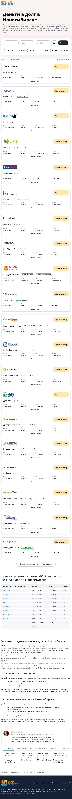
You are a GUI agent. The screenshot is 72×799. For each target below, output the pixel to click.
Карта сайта (45, 783)
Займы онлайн (15, 773)
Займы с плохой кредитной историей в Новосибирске (60, 756)
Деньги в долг (27, 773)
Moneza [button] (5, 611)
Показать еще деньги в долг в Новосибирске (36, 564)
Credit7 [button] (5, 594)
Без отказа (9, 50)
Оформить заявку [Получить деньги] (61, 67)
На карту (54, 50)
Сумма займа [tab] (66, 748)
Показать (63, 43)
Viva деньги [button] (7, 623)
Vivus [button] (5, 627)
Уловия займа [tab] (54, 748)
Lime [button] (4, 602)
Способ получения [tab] (21, 748)
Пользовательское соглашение (25, 793)
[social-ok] (66, 783)
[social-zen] (70, 783)
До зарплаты (34, 50)
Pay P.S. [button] (5, 619)
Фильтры (54, 43)
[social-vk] (62, 783)
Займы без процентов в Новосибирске (10, 760)
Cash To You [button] (7, 590)
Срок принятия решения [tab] (38, 748)
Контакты (55, 783)
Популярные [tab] (8, 748)
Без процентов (21, 50)
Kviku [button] (5, 598)
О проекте (35, 783)
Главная (4, 773)
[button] (36, 81)
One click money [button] (8, 615)
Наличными (65, 50)
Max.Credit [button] (6, 607)
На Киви (45, 50)
